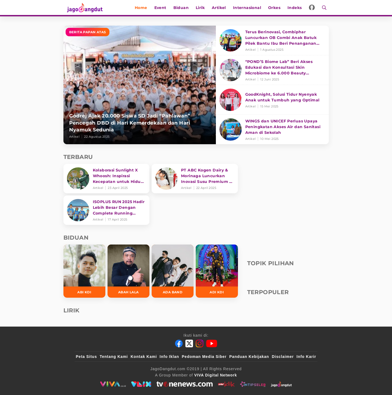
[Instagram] (199, 343)
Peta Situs (86, 356)
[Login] (314, 7)
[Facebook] (179, 343)
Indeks (297, 7)
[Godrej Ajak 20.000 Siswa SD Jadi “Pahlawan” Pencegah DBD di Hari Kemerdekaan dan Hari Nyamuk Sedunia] (139, 85)
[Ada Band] (173, 271)
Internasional (249, 7)
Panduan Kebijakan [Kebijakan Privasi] (249, 356)
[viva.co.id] (112, 384)
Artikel (221, 7)
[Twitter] (189, 343)
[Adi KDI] (217, 271)
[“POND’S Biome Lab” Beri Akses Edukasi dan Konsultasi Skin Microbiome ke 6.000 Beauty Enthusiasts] (272, 70)
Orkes (276, 7)
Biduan (183, 7)
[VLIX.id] (141, 384)
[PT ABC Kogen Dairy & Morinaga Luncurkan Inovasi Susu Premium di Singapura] (195, 178)
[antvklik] (226, 384)
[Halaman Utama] (83, 7)
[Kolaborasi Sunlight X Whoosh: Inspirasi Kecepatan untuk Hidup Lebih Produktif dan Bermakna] (106, 178)
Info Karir (306, 356)
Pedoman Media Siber (204, 356)
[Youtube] (211, 343)
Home (143, 7)
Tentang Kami (114, 356)
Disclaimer (283, 356)
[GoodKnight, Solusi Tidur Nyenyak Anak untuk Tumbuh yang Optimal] (272, 100)
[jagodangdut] (281, 384)
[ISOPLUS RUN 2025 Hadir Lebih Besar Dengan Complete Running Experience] (106, 210)
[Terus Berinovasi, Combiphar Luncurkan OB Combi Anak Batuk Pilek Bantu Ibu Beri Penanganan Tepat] (272, 40)
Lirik (202, 7)
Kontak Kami (144, 356)
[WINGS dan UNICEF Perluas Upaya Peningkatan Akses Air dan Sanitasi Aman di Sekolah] (272, 129)
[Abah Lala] (128, 271)
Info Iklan (169, 356)
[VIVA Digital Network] (215, 375)
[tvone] (184, 384)
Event (163, 7)
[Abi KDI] (84, 271)
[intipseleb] (252, 384)
